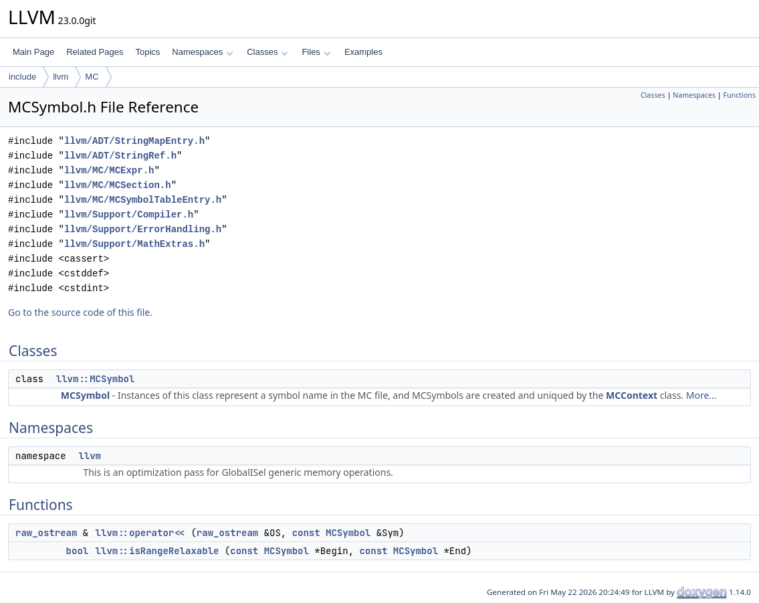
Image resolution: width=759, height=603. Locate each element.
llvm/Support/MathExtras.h (134, 244)
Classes (267, 52)
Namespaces (202, 52)
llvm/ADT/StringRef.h (120, 155)
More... (701, 395)
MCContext (631, 395)
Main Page (33, 52)
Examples (363, 52)
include (22, 77)
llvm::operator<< (140, 533)
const (306, 533)
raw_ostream (46, 533)
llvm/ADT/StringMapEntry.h (134, 141)
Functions (739, 95)
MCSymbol (85, 395)
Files (316, 52)
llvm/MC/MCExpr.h (109, 170)
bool (77, 551)
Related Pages (94, 52)
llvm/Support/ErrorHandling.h (142, 229)
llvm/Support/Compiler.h (128, 214)
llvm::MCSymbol (95, 379)
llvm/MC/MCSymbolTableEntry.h (142, 199)
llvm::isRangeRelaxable (157, 551)
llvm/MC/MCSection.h (117, 185)
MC (91, 77)
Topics (147, 52)
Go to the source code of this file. (80, 312)
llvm (60, 77)
